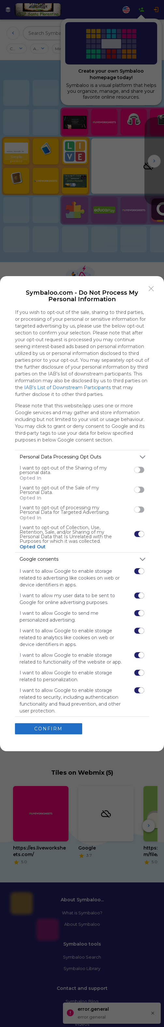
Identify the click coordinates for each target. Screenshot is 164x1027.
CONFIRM (48, 729)
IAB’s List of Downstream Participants (67, 387)
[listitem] (82, 457)
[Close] (151, 289)
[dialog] (82, 513)
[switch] (139, 470)
